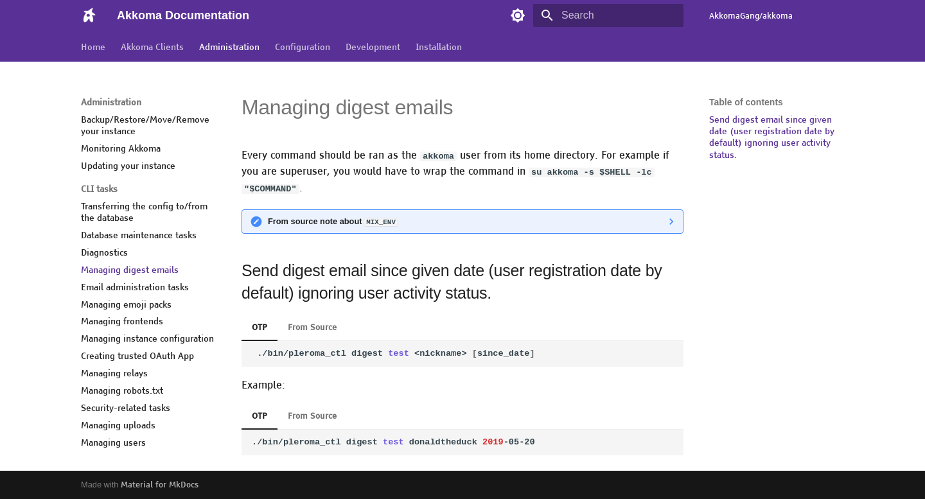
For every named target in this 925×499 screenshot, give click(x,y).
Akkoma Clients (152, 47)
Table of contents (746, 102)
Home (93, 47)
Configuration (302, 47)
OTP (259, 327)
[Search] (608, 15)
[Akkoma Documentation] (88, 15)
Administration (229, 47)
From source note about (333, 220)
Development (373, 47)
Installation (439, 47)
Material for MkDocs (159, 484)
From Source (312, 327)
